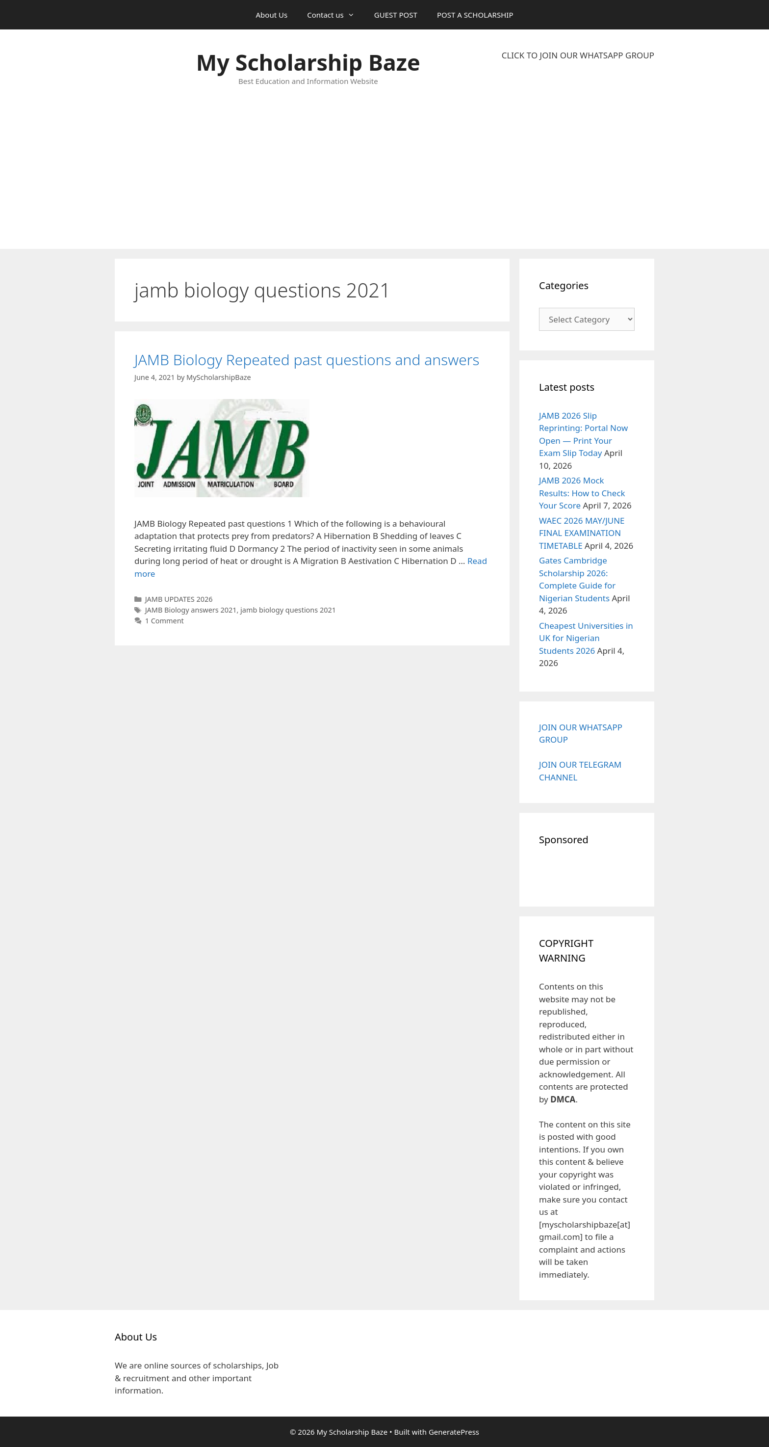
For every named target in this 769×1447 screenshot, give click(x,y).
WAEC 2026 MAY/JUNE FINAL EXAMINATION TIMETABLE (582, 533)
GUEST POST (395, 15)
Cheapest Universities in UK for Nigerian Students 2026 (586, 638)
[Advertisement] (578, 155)
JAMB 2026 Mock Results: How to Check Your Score (582, 493)
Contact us (335, 14)
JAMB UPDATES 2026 (179, 599)
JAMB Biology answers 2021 (191, 610)
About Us (272, 15)
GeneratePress (454, 1432)
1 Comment (164, 620)
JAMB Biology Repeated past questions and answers (307, 359)
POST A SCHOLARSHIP (475, 15)
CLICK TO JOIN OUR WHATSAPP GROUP (578, 55)
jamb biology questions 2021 (288, 610)
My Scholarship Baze (308, 62)
